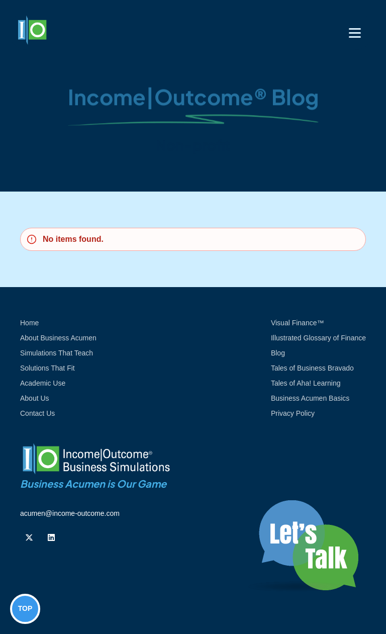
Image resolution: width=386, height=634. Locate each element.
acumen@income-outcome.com (70, 513)
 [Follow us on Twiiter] (29, 537)
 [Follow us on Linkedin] (51, 537)
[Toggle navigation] (355, 33)
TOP (25, 608)
